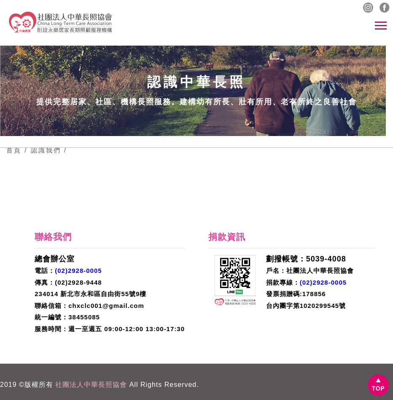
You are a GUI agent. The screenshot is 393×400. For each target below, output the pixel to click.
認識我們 (45, 150)
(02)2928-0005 (78, 270)
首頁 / (16, 150)
